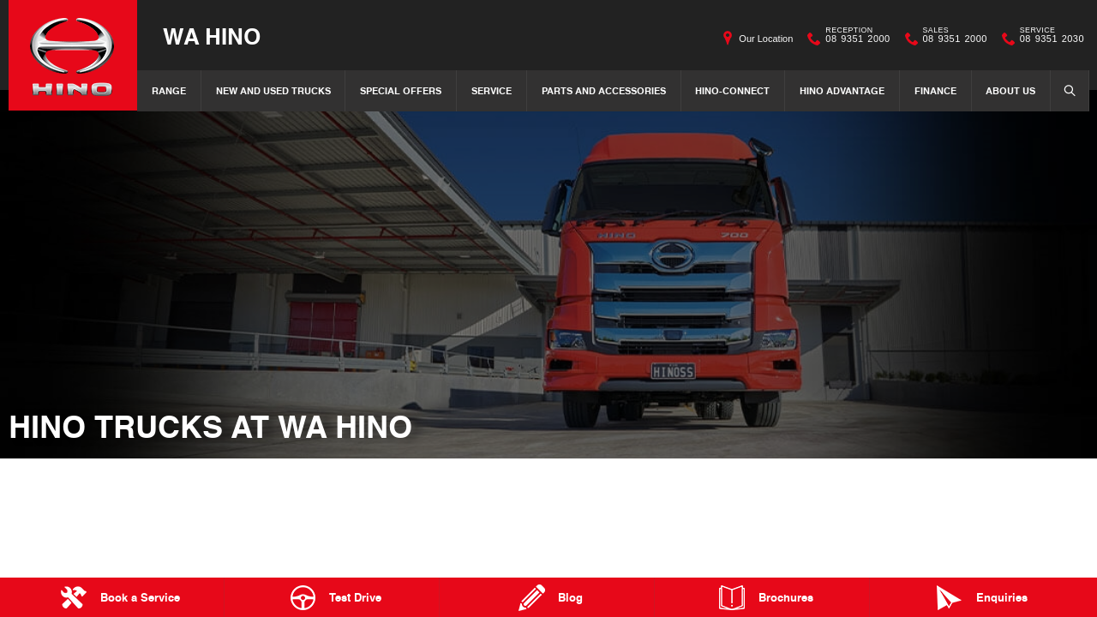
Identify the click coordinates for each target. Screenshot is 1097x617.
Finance (935, 90)
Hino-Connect (732, 90)
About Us (1010, 90)
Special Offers (400, 90)
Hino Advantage (842, 90)
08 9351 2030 (1048, 38)
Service (491, 90)
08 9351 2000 (854, 38)
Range (169, 90)
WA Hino (212, 35)
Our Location (766, 38)
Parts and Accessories (604, 90)
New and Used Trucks (273, 90)
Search (1064, 90)
